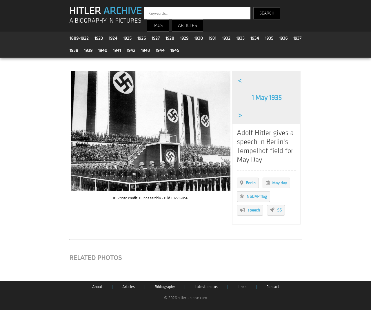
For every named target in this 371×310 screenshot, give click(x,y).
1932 (226, 38)
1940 (102, 50)
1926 (141, 38)
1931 (212, 38)
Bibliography (165, 286)
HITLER (105, 11)
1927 (156, 38)
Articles (128, 286)
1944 (160, 50)
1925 (127, 38)
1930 (198, 38)
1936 (283, 38)
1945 (174, 50)
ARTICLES (187, 25)
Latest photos (206, 286)
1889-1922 (79, 38)
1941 (117, 50)
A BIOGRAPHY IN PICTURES (105, 21)
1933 (240, 38)
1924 (113, 38)
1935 (269, 38)
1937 (297, 38)
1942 (131, 50)
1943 (145, 50)
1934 (254, 38)
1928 (170, 38)
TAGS (158, 25)
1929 (184, 38)
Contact (272, 286)
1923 (98, 38)
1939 (88, 50)
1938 (74, 50)
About (97, 286)
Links (242, 286)
